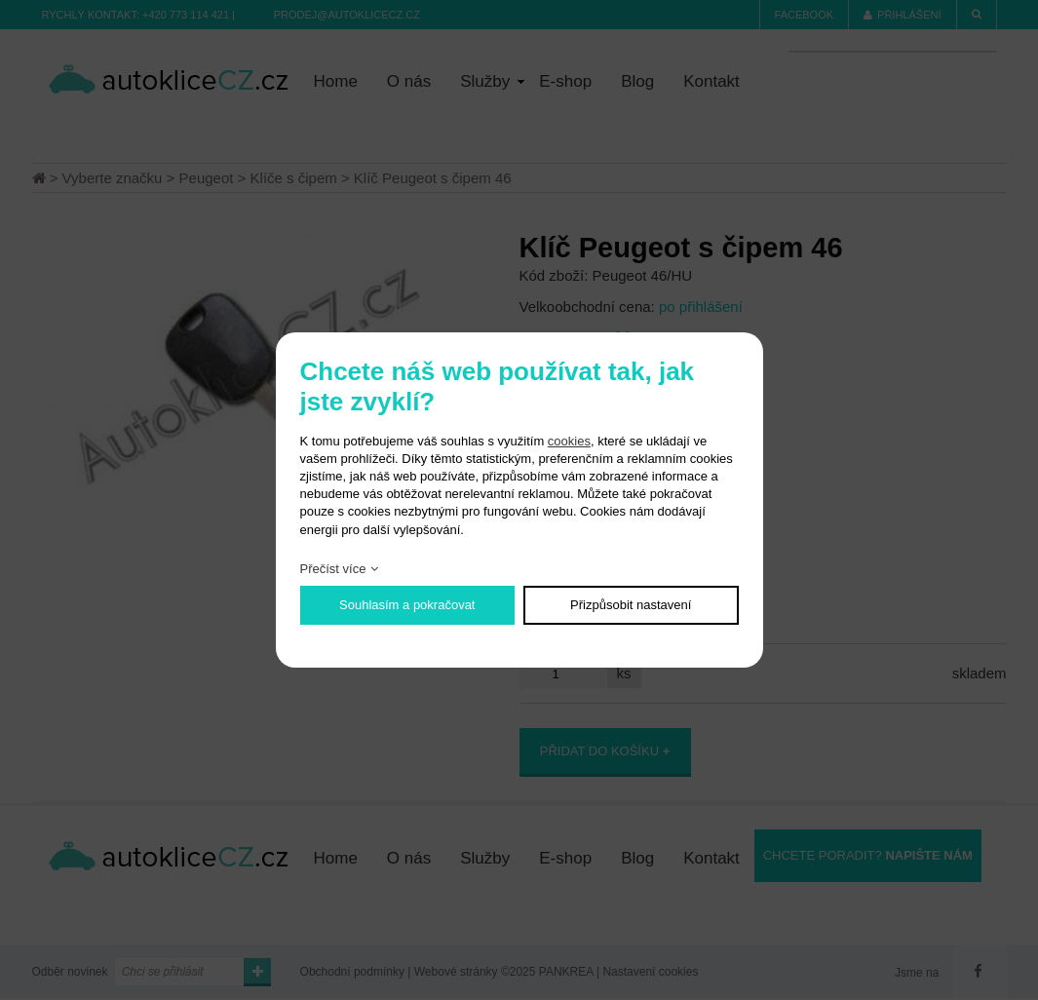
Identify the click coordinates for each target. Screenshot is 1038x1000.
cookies (569, 441)
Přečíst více (333, 568)
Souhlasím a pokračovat (407, 604)
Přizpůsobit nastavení (630, 604)
